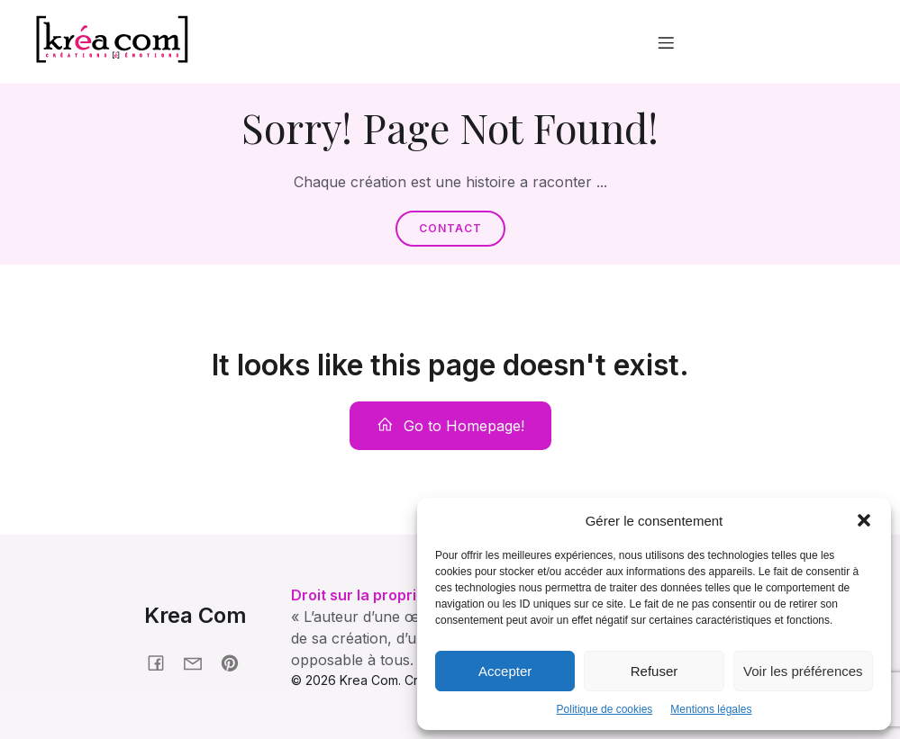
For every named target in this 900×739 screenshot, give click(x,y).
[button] (864, 520)
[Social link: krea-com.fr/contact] (199, 662)
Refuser (654, 671)
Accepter (505, 671)
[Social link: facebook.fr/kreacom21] (162, 662)
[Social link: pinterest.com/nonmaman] (236, 662)
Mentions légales (710, 709)
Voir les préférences (803, 671)
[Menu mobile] (665, 42)
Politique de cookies (605, 709)
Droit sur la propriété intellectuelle (413, 595)
